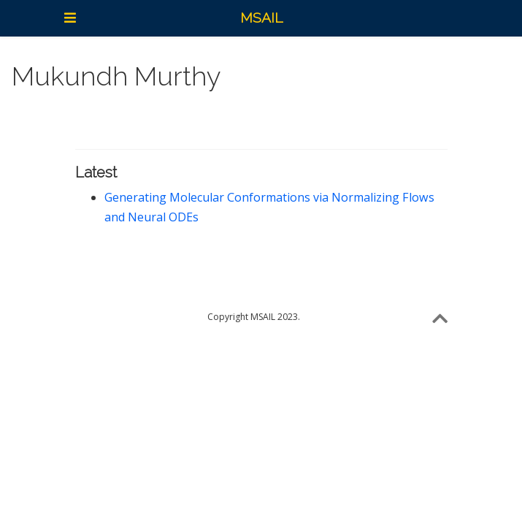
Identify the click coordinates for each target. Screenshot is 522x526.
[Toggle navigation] (70, 18)
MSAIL (261, 17)
